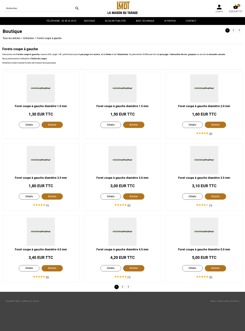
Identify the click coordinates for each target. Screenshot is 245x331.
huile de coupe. (39, 58)
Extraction (28, 38)
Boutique (90, 21)
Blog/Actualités (115, 21)
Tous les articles (11, 38)
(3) (210, 134)
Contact (191, 21)
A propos (170, 21)
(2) (129, 205)
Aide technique (145, 21)
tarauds (213, 54)
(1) (47, 205)
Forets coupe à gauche (49, 38)
